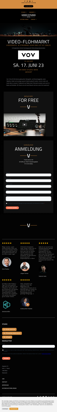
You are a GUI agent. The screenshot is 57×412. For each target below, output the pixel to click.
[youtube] (29, 1)
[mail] (51, 396)
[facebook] (24, 1)
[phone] (54, 396)
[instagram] (27, 1)
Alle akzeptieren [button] (13, 408)
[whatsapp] (32, 1)
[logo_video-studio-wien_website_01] (29, 15)
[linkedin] (43, 396)
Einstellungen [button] (5, 408)
